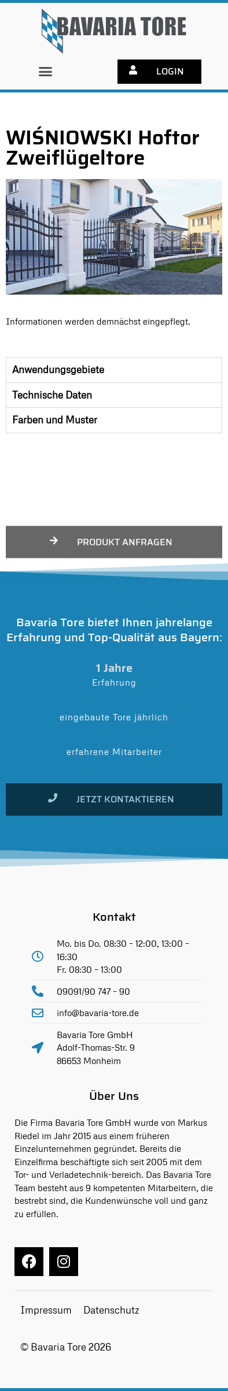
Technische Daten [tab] (52, 395)
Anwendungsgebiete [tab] (58, 369)
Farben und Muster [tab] (54, 420)
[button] (46, 72)
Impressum (46, 1310)
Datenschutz (111, 1310)
